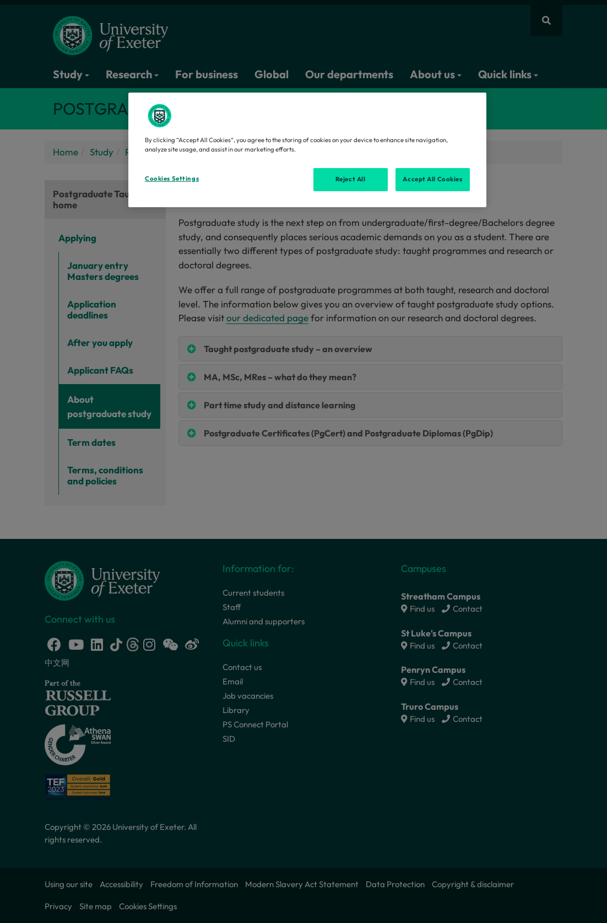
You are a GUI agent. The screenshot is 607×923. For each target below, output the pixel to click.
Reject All (350, 179)
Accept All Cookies (432, 179)
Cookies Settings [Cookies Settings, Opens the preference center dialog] (172, 178)
